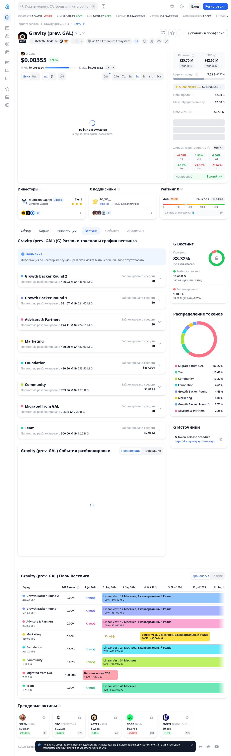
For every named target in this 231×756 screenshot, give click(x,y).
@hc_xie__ (105, 204)
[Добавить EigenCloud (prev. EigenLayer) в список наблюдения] (187, 717)
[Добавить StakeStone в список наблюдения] (79, 717)
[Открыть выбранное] (110, 67)
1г (144, 76)
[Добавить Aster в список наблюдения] (115, 717)
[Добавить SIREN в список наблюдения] (44, 717)
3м (138, 76)
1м (130, 76)
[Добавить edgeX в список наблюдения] (151, 717)
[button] (123, 16)
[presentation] (144, 41)
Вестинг (79, 24)
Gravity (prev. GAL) (56, 24)
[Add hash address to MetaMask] (66, 41)
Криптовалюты (28, 24)
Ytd (151, 76)
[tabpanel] (92, 128)
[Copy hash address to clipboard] (56, 41)
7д (124, 76)
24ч (116, 76)
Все (158, 76)
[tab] (26, 76)
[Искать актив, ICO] (58, 6)
